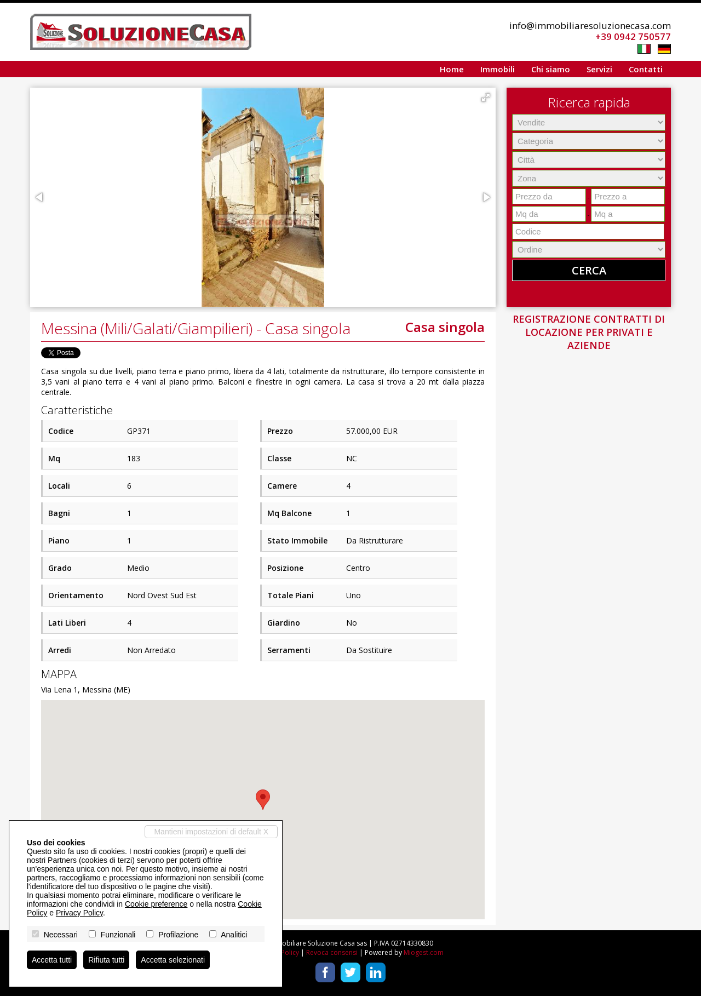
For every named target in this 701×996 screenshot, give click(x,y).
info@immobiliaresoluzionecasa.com (590, 25)
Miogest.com (424, 952)
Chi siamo (550, 69)
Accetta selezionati (173, 959)
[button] (486, 97)
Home (452, 69)
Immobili (497, 69)
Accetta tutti (52, 959)
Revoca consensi (332, 952)
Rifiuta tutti (106, 959)
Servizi (599, 69)
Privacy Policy (79, 912)
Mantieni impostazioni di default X (211, 831)
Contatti (646, 69)
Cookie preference (156, 904)
